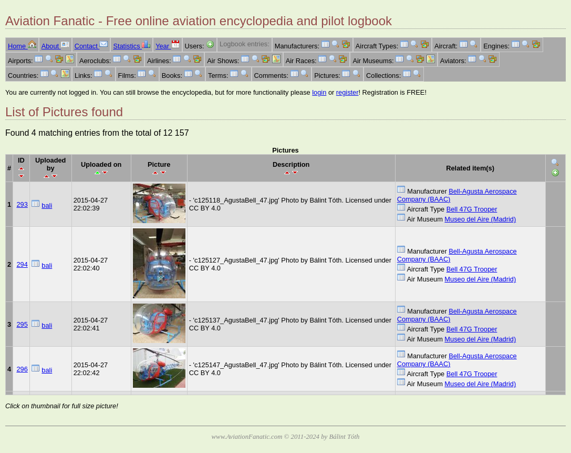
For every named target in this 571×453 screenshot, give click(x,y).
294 (21, 264)
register (347, 92)
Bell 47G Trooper (472, 209)
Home (22, 46)
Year (167, 46)
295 (21, 324)
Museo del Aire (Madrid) (480, 219)
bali (46, 205)
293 (21, 204)
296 (21, 369)
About (55, 46)
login (319, 92)
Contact (91, 46)
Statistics (131, 46)
